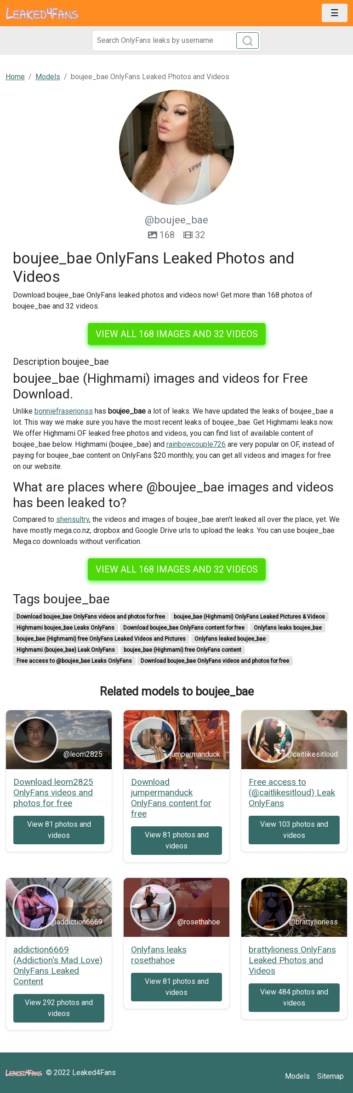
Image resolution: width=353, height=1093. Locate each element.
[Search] (176, 40)
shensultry (72, 519)
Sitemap (330, 1076)
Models (297, 1076)
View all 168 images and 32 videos (177, 333)
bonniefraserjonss (63, 411)
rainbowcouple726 (196, 444)
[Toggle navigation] (334, 13)
